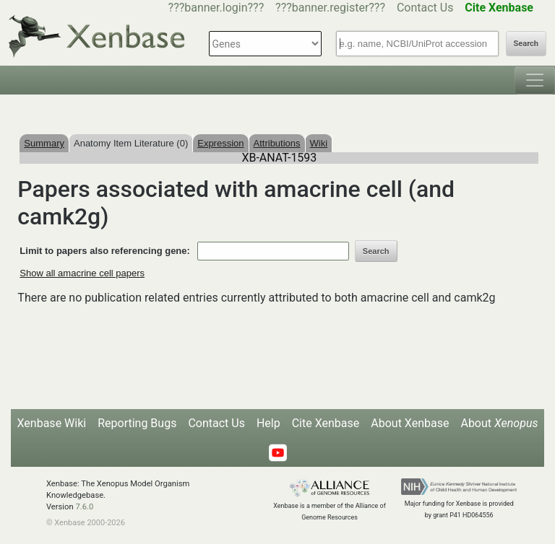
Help (268, 423)
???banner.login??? (216, 7)
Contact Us (425, 7)
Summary (44, 143)
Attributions (277, 143)
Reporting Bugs (137, 423)
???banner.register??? (330, 7)
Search (526, 43)
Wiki (319, 143)
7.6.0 (84, 507)
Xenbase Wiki (52, 423)
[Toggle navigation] (535, 80)
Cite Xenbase (326, 423)
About (499, 423)
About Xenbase (410, 423)
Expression (220, 143)
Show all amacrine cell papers (82, 273)
